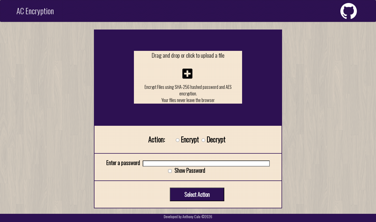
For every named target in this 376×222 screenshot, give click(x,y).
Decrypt (215, 139)
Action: (156, 139)
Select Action (197, 194)
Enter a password (123, 162)
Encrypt (190, 139)
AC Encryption (35, 10)
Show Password (189, 170)
